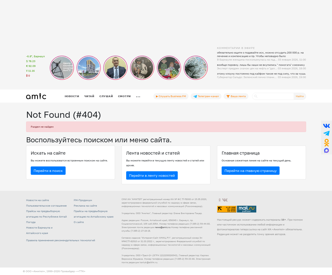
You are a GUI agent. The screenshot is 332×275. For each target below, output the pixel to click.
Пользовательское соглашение (46, 205)
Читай (89, 96)
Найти (300, 96)
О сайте (79, 222)
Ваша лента (236, 96)
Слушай (106, 96)
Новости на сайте (37, 200)
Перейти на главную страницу (250, 170)
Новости (72, 96)
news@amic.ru (162, 227)
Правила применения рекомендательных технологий (60, 240)
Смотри (124, 96)
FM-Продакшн (83, 200)
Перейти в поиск (48, 170)
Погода (31, 222)
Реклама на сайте (85, 205)
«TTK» (81, 271)
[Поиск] (273, 96)
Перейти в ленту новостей (152, 175)
